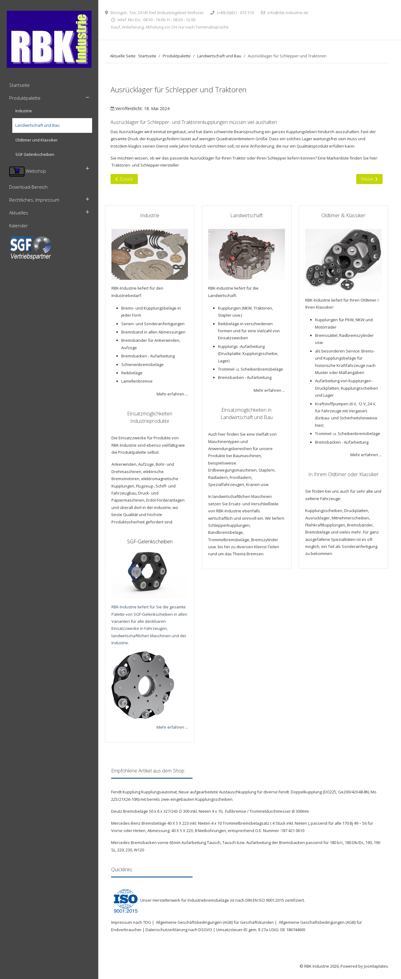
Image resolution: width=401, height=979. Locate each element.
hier (318, 425)
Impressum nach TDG (131, 922)
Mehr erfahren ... (172, 394)
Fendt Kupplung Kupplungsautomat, (145, 792)
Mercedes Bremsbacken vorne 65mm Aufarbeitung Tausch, (166, 842)
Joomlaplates (376, 966)
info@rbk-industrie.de (287, 12)
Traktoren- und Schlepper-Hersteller (145, 165)
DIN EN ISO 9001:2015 (264, 900)
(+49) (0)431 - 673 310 (235, 12)
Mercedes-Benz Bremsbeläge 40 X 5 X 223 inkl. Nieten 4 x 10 (167, 823)
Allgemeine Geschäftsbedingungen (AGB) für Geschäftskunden (215, 922)
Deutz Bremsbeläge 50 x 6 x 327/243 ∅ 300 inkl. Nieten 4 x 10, (167, 811)
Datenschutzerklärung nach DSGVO (179, 929)
